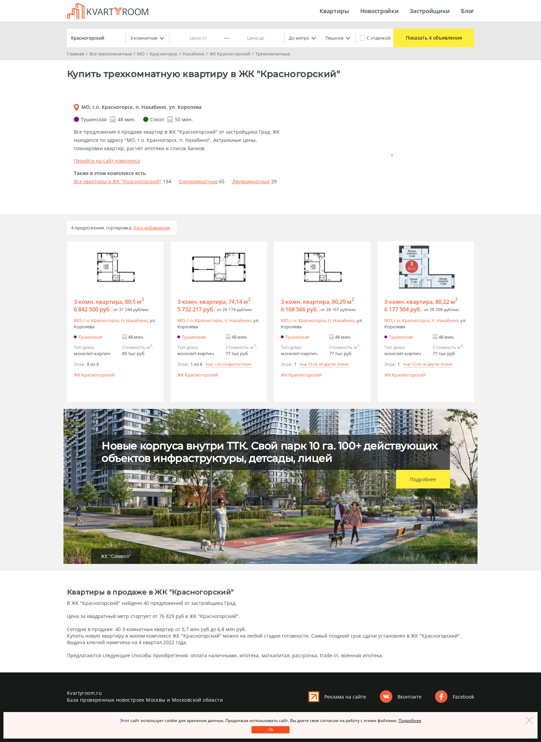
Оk (270, 729)
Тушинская (90, 337)
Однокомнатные (198, 181)
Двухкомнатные (251, 181)
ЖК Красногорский (94, 375)
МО (77, 320)
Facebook (463, 696)
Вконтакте (409, 696)
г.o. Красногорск (101, 320)
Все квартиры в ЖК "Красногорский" (117, 181)
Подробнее (423, 479)
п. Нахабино (134, 320)
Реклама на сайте (345, 696)
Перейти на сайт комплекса (107, 160)
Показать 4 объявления (432, 38)
